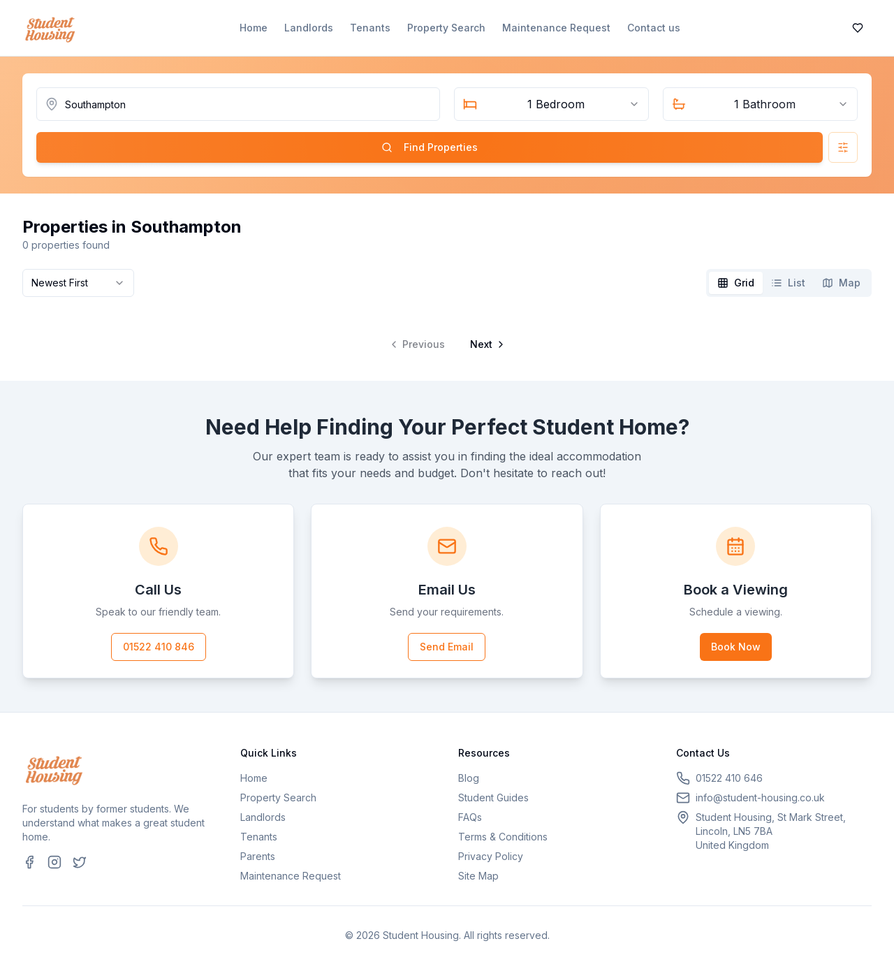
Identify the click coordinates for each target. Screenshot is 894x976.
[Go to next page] (486, 344)
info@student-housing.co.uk (760, 797)
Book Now (736, 647)
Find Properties (429, 147)
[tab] (736, 283)
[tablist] (789, 283)
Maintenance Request (556, 28)
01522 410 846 (158, 647)
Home (254, 28)
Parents (257, 856)
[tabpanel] (447, 333)
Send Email (447, 647)
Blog (468, 778)
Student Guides (493, 797)
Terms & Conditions (503, 837)
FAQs (470, 817)
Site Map (478, 876)
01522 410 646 (729, 778)
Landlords (308, 28)
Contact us (653, 28)
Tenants (370, 28)
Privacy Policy (490, 856)
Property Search (446, 28)
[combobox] (551, 104)
